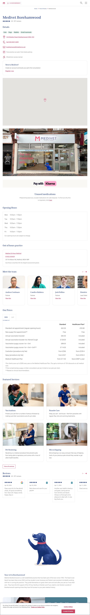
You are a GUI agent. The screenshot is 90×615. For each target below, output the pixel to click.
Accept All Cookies (68, 611)
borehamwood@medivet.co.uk (15, 47)
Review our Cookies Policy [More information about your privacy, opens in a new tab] (38, 607)
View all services (9, 466)
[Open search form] (81, 3)
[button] (45, 100)
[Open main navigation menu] (86, 3)
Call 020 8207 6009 (12, 42)
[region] (45, 609)
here (50, 200)
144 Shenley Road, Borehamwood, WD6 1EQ (20, 37)
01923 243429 (10, 256)
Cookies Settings (68, 606)
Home (35, 8)
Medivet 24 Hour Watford (13, 253)
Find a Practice (43, 8)
